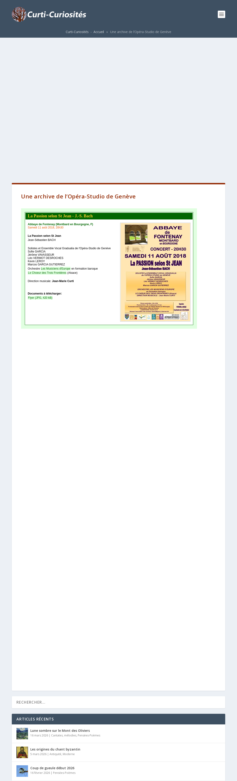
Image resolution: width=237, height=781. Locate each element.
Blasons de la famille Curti (51, 707)
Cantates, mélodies (63, 599)
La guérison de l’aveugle (49, 650)
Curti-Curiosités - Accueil (85, 32)
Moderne (69, 618)
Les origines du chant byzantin (55, 613)
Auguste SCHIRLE (43, 688)
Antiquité (55, 618)
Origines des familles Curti (51, 725)
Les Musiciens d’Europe (48, 669)
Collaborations (61, 674)
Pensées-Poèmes (89, 599)
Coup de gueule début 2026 (52, 632)
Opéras (57, 655)
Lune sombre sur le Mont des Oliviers (60, 594)
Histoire (63, 712)
